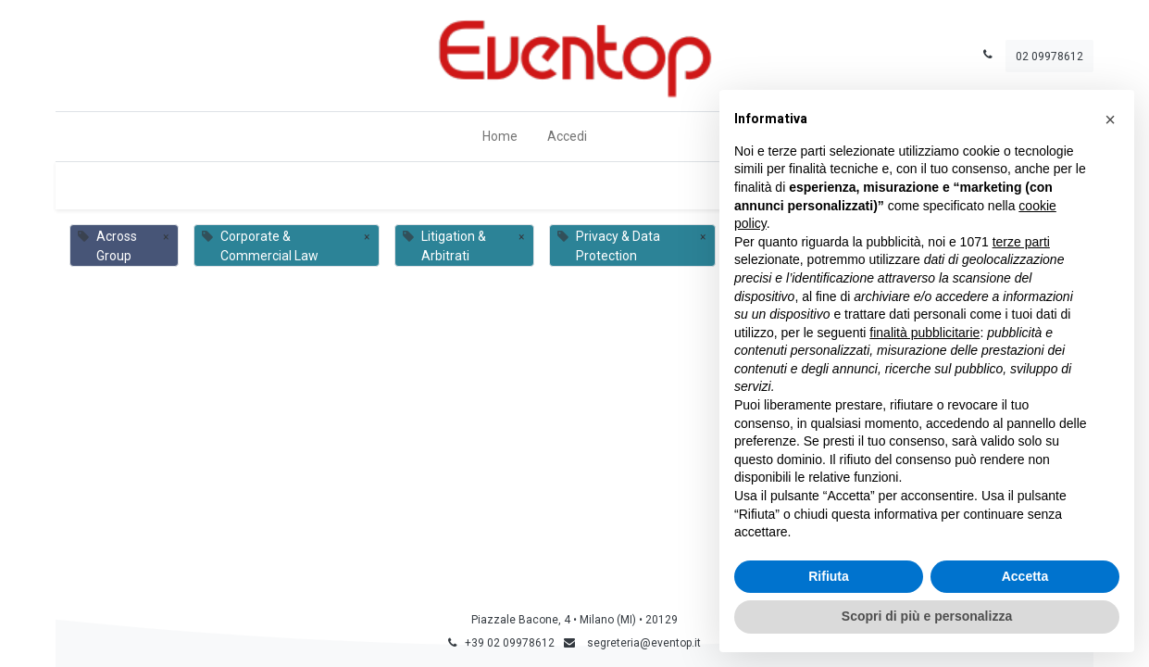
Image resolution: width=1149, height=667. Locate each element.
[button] (1110, 119)
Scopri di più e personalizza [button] (927, 616)
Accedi (567, 136)
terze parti (1021, 241)
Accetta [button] (1025, 576)
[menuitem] (500, 137)
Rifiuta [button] (828, 576)
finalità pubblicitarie (924, 332)
